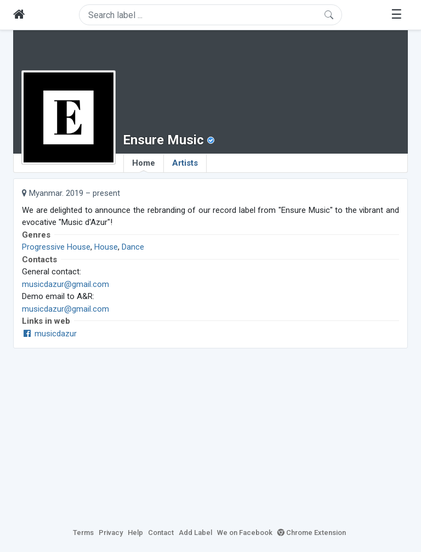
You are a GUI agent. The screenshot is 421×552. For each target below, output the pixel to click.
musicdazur (49, 334)
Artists (185, 163)
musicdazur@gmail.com (65, 284)
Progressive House (56, 247)
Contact (161, 532)
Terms (83, 532)
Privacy (111, 532)
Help (135, 532)
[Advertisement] (210, 436)
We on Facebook (244, 532)
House (106, 247)
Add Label (195, 532)
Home (143, 165)
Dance (133, 247)
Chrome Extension (311, 532)
